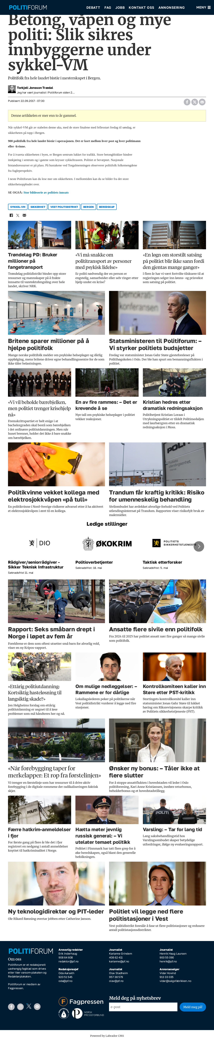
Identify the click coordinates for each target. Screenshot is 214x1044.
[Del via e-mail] (202, 103)
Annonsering (171, 7)
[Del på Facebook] (187, 103)
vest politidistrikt (64, 209)
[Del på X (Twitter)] (194, 103)
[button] (199, 549)
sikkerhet (37, 209)
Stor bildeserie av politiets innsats (46, 195)
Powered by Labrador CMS (107, 1038)
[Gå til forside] (28, 7)
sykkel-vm (17, 209)
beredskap (106, 209)
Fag (107, 7)
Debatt (93, 7)
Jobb (120, 7)
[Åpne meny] (203, 7)
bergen (88, 209)
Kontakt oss (141, 7)
